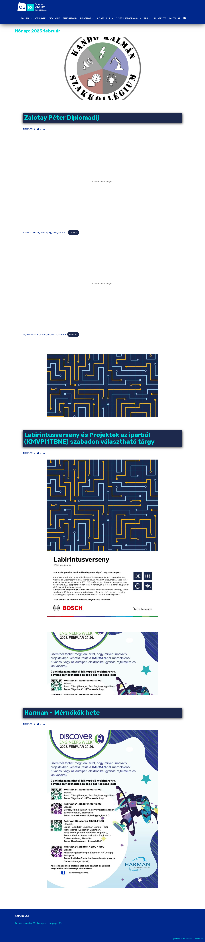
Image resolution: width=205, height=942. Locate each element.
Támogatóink (70, 18)
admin (42, 129)
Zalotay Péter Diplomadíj (61, 117)
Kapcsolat (174, 18)
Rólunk (25, 18)
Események (54, 18)
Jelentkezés (160, 18)
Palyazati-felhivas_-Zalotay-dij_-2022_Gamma (44, 232)
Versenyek (40, 18)
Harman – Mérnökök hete (62, 712)
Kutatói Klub (103, 18)
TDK (146, 18)
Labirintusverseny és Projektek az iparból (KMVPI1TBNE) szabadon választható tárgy (89, 438)
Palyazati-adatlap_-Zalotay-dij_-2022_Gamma (44, 334)
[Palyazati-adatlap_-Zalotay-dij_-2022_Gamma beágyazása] (102, 283)
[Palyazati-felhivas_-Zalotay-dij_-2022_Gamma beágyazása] (102, 181)
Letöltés (73, 232)
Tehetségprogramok (127, 18)
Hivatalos (85, 18)
